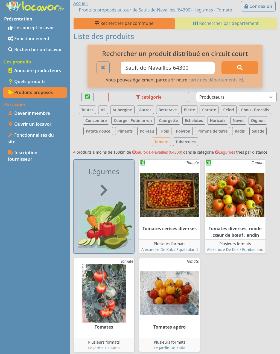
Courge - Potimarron (133, 120)
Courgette (168, 120)
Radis (240, 131)
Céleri (228, 109)
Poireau (147, 131)
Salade (258, 131)
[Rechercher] (239, 67)
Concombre (96, 120)
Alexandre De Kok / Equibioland (169, 249)
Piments (125, 131)
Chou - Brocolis (255, 109)
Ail (103, 109)
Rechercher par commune (124, 23)
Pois (165, 131)
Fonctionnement (28, 39)
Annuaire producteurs (34, 71)
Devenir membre (29, 113)
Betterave (168, 109)
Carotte (209, 109)
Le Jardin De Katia (103, 347)
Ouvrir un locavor (29, 124)
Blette (189, 109)
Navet (238, 120)
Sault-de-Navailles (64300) (157, 152)
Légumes (225, 152)
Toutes (87, 109)
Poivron (183, 131)
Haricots (218, 120)
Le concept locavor (31, 28)
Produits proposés (30, 92)
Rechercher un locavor (35, 49)
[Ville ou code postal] (168, 67)
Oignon (258, 120)
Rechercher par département (226, 23)
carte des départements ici (215, 80)
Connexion (258, 6)
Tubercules (186, 141)
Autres (145, 109)
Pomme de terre (212, 131)
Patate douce (98, 131)
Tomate (161, 141)
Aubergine (122, 109)
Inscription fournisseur (22, 156)
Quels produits (27, 81)
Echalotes (194, 120)
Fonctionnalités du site (31, 138)
